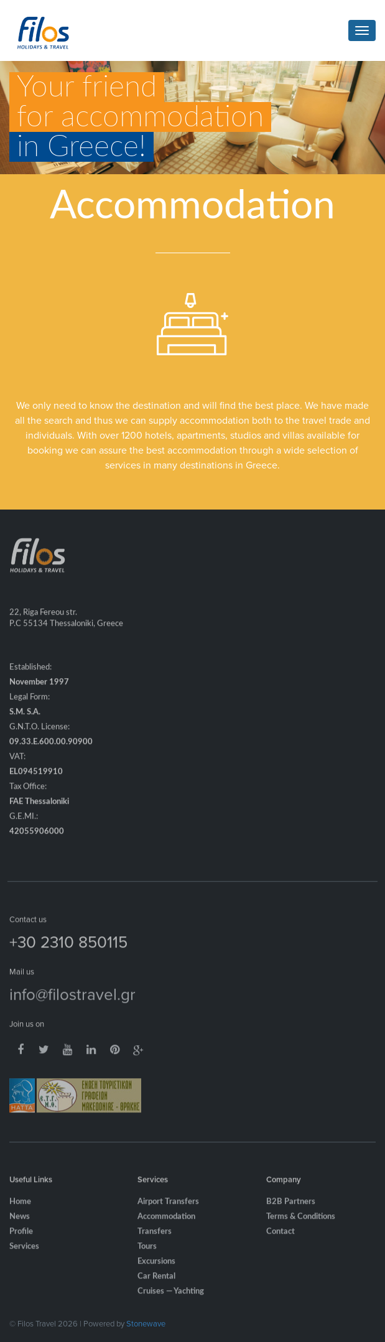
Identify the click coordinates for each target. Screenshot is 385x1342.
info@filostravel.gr (72, 1002)
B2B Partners (290, 1210)
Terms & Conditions (300, 1225)
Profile (21, 1240)
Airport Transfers (168, 1210)
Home (20, 1210)
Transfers (154, 1240)
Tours (147, 1255)
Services (24, 1255)
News (19, 1225)
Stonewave (145, 1323)
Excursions (156, 1270)
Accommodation (166, 1225)
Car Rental (156, 1285)
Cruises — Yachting (170, 1300)
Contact (280, 1240)
